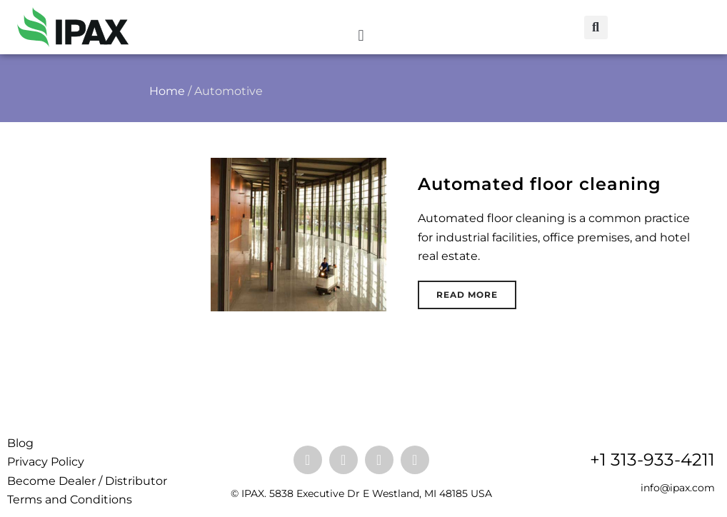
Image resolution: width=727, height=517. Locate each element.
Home (167, 91)
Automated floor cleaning (539, 184)
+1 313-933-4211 (652, 459)
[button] (361, 35)
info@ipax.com (678, 487)
